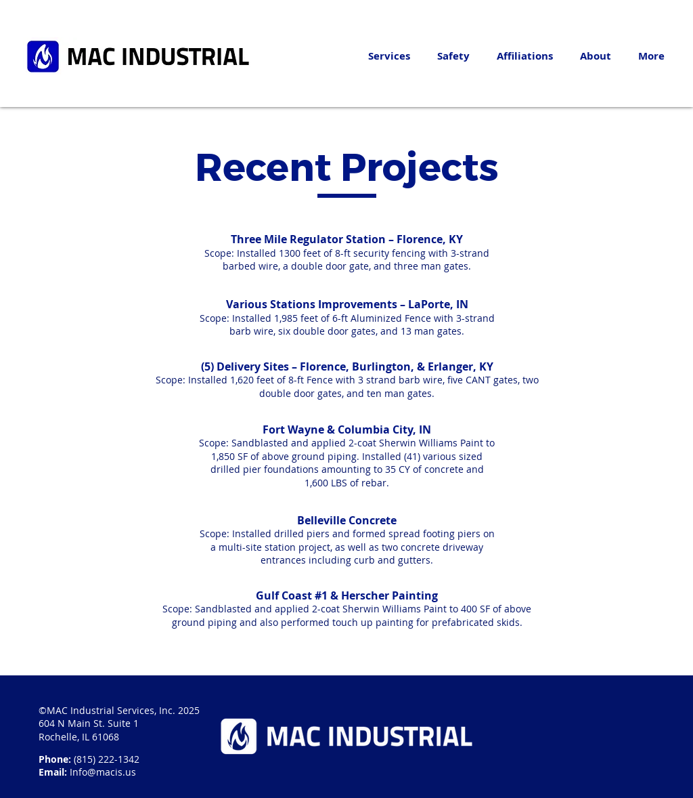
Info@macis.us (103, 771)
